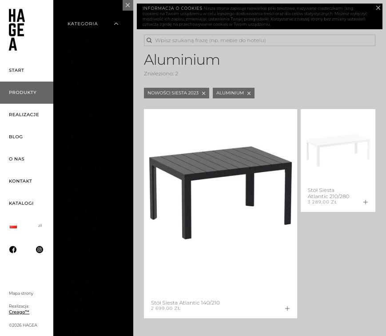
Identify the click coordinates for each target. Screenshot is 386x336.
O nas (16, 159)
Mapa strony (21, 293)
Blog (16, 137)
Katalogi (21, 203)
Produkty (22, 92)
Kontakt (20, 181)
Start (16, 70)
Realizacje (24, 114)
